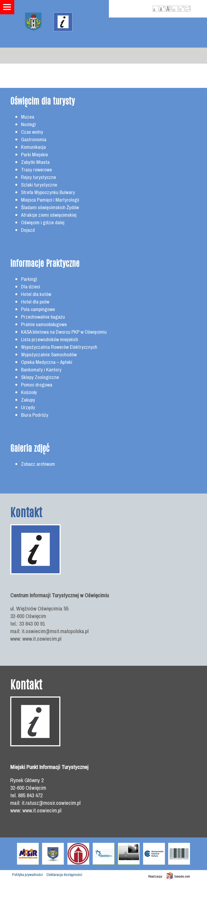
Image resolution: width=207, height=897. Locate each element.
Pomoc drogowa (36, 384)
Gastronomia (33, 139)
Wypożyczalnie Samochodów (49, 354)
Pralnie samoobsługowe (44, 324)
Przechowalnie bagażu (43, 316)
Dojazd (28, 230)
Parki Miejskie (34, 154)
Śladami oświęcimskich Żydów (50, 207)
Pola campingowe (38, 309)
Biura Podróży (34, 415)
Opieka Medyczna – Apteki (46, 362)
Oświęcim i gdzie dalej (42, 222)
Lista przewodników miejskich (49, 339)
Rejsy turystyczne (38, 177)
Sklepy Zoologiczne (40, 377)
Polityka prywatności (27, 874)
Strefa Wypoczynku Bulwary (48, 192)
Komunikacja (33, 147)
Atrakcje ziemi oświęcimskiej (49, 215)
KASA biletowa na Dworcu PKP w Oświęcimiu (64, 332)
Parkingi (29, 279)
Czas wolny (32, 132)
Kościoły (29, 392)
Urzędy (28, 407)
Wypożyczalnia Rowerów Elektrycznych (59, 347)
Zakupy (28, 399)
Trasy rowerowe (36, 169)
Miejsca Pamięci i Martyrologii (50, 199)
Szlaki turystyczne (39, 184)
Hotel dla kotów (36, 294)
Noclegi (28, 124)
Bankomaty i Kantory (41, 369)
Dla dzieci (30, 286)
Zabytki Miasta (35, 162)
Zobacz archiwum (38, 464)
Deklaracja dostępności (64, 874)
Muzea (27, 116)
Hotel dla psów (35, 301)
